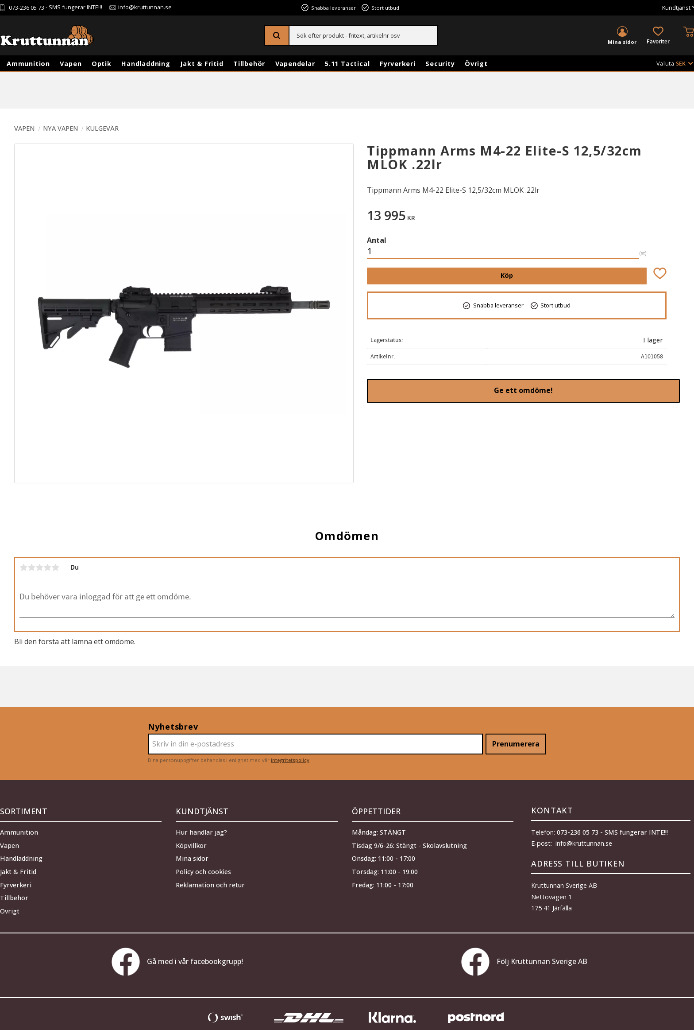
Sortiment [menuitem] (23, 810)
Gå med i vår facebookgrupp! (177, 962)
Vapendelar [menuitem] (295, 63)
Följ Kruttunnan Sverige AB (524, 962)
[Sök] (277, 35)
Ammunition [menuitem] (28, 63)
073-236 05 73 (26, 7)
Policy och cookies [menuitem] (203, 870)
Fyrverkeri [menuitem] (398, 63)
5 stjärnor (55, 567)
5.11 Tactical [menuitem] (347, 63)
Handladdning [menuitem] (145, 63)
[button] (658, 36)
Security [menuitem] (440, 63)
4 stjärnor (47, 567)
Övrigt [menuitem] (476, 63)
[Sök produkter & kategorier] (363, 35)
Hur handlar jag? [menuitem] (201, 830)
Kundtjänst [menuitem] (676, 7)
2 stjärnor (31, 567)
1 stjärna (23, 567)
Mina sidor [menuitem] (622, 42)
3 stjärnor (39, 567)
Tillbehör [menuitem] (249, 63)
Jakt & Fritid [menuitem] (201, 63)
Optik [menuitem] (102, 63)
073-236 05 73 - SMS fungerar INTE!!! (612, 832)
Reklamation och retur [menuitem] (210, 883)
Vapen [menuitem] (70, 63)
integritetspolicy (290, 760)
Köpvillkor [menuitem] (191, 844)
